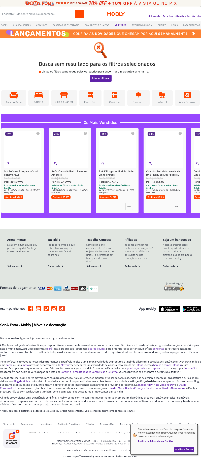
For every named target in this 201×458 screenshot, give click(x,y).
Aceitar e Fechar (184, 449)
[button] (13, 98)
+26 (129, 206)
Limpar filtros (100, 78)
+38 (177, 206)
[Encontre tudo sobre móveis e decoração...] (38, 14)
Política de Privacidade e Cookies (155, 441)
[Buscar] (79, 14)
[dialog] (164, 439)
